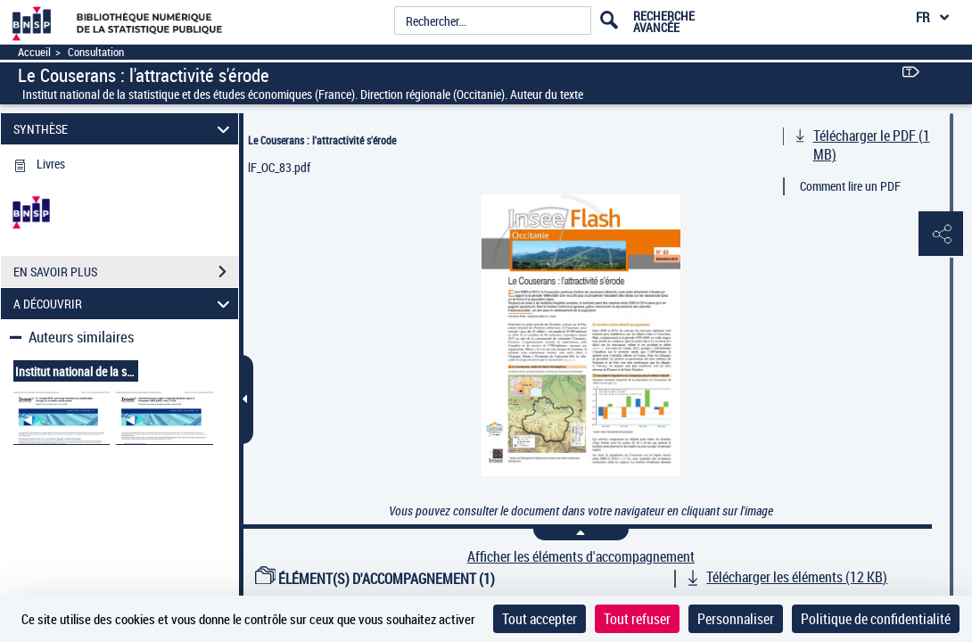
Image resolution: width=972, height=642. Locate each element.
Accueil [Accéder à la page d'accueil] (34, 52)
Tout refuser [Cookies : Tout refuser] (637, 619)
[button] (940, 234)
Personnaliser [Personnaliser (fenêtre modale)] (735, 619)
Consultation (96, 52)
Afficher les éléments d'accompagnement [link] (581, 556)
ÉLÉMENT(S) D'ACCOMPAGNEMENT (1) (375, 578)
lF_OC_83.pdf (279, 167)
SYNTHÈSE (124, 128)
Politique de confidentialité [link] (876, 619)
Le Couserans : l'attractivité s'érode (322, 140)
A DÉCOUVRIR (124, 303)
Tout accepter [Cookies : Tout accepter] (539, 619)
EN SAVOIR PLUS (125, 271)
